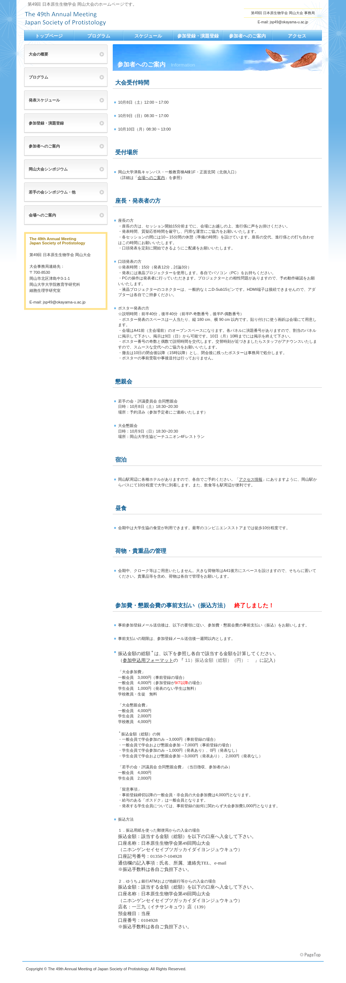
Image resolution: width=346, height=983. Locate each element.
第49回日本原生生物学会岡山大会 (95, 18)
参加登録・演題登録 (46, 123)
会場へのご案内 (151, 177)
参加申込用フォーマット (148, 660)
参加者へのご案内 (44, 146)
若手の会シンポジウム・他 (52, 192)
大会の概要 (38, 54)
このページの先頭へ (311, 955)
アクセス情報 (250, 479)
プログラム (38, 77)
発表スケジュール (44, 100)
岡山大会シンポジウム (48, 169)
